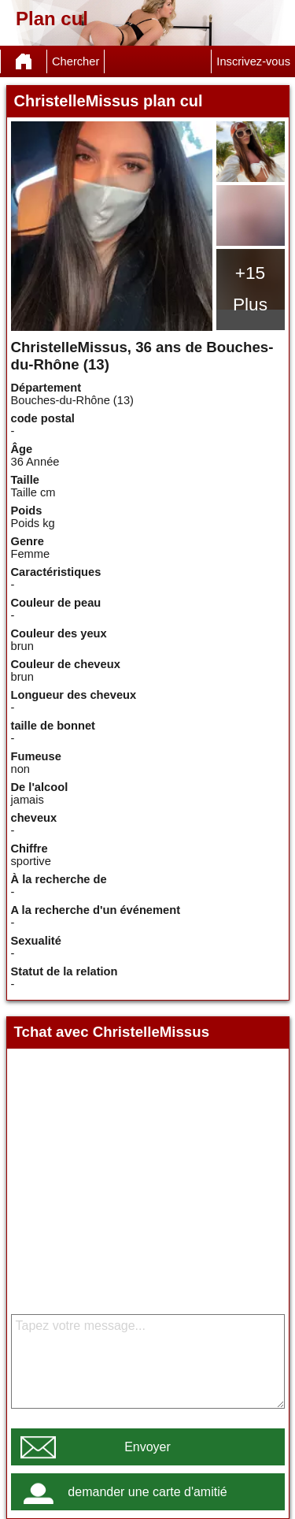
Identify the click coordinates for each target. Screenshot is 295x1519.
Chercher (75, 61)
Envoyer (147, 1447)
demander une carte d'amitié (147, 1492)
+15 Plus (250, 288)
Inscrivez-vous (253, 61)
